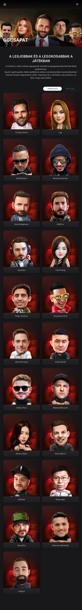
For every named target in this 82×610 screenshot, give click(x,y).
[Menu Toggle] (77, 4)
